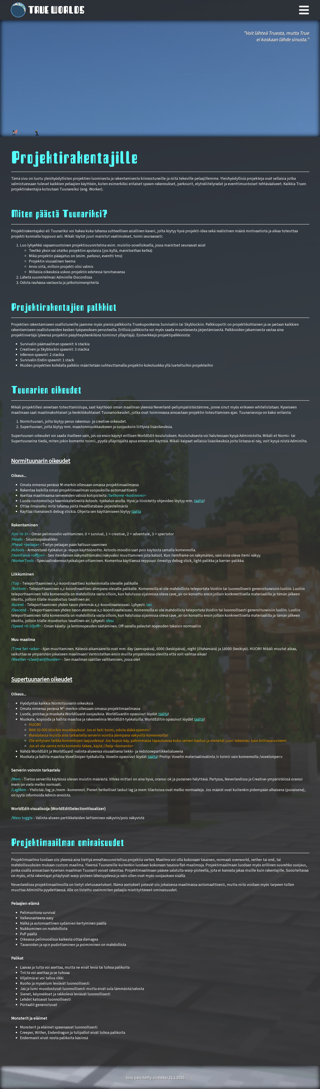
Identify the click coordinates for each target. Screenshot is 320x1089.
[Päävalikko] (309, 10)
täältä (199, 500)
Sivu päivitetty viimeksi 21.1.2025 (155, 1077)
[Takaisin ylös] (191, 1077)
